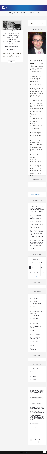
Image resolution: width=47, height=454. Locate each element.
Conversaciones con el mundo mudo (36, 338)
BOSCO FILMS (35, 323)
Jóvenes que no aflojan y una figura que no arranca (36, 432)
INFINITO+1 (34, 330)
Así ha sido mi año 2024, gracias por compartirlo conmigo (35, 217)
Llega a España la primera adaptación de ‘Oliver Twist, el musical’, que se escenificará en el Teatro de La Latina (37, 224)
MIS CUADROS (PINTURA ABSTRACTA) (36, 349)
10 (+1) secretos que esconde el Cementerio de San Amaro (37, 435)
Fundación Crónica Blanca (36, 344)
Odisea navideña (35, 423)
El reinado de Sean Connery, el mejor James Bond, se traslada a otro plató (12, 39)
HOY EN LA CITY (35, 341)
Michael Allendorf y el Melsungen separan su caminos (36, 404)
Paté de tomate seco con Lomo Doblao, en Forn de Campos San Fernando (37, 427)
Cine (12, 30)
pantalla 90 (35, 318)
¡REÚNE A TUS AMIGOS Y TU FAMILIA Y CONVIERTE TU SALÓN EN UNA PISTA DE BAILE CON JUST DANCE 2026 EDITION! (37, 399)
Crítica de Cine (36, 374)
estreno (34, 379)
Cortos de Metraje (37, 303)
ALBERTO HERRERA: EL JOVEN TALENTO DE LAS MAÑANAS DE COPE (37, 408)
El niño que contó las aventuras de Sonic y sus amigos (37, 412)
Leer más (12, 61)
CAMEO (33, 309)
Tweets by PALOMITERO (35, 194)
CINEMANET (34, 301)
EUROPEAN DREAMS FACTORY (35, 327)
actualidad (16, 28)
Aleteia (34, 321)
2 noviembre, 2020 (11, 47)
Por (11, 46)
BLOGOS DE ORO (36, 298)
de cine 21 (34, 306)
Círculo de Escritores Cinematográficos (37, 334)
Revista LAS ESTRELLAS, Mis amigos (37, 312)
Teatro (34, 376)
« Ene (37, 276)
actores (7, 28)
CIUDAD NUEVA (35, 315)
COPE (27, 452)
